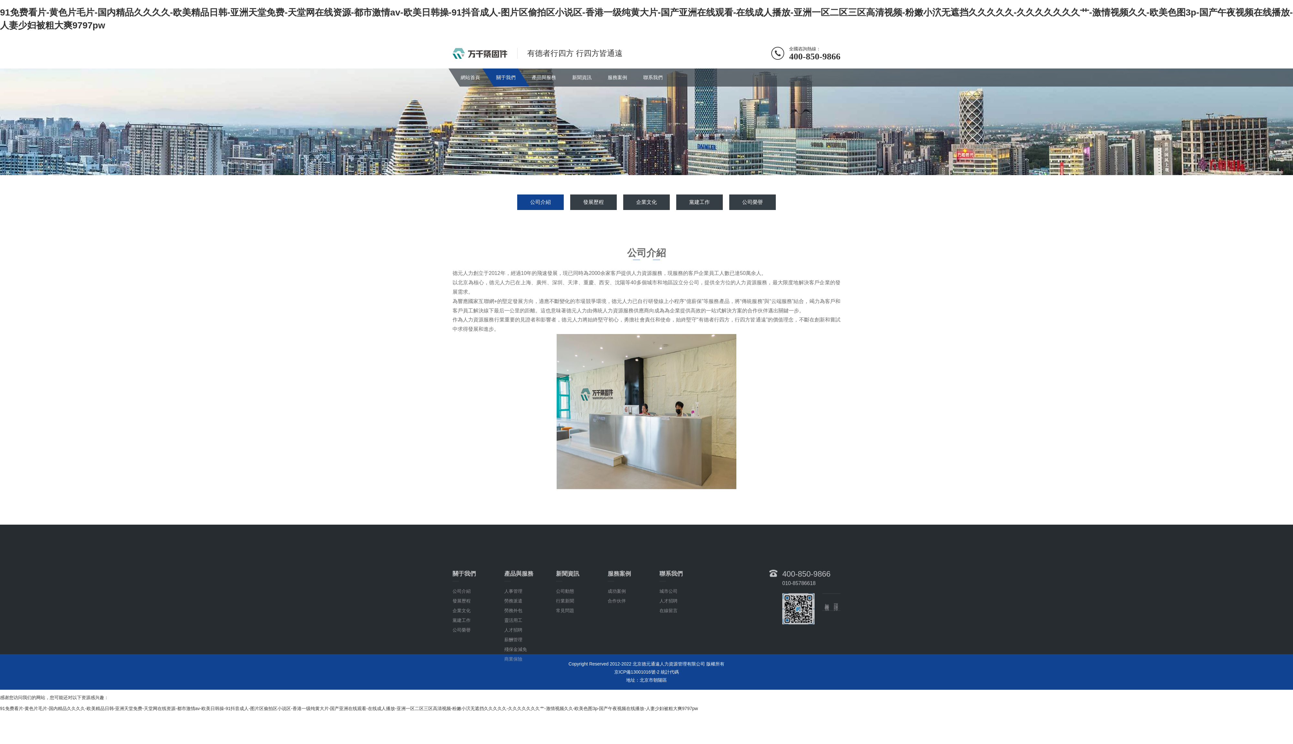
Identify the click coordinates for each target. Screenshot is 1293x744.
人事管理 (513, 621)
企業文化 (646, 202)
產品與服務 (544, 77)
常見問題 (565, 640)
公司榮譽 (752, 202)
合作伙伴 (617, 631)
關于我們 (506, 77)
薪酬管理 (513, 669)
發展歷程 (593, 202)
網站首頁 (470, 77)
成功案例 (617, 621)
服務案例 (617, 77)
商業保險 (513, 689)
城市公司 (668, 621)
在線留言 (668, 640)
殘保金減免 (515, 679)
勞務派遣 (513, 631)
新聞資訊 (582, 77)
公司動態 (565, 621)
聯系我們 (653, 77)
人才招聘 (513, 660)
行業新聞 (565, 631)
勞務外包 (513, 640)
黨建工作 (699, 202)
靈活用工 (513, 650)
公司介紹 (540, 202)
